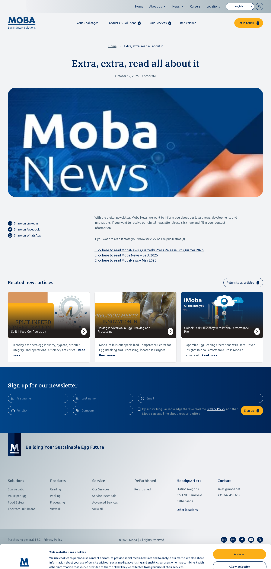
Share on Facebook (24, 229)
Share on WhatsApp (24, 235)
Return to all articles (240, 282)
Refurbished (188, 23)
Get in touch (246, 23)
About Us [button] (155, 6)
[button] (124, 23)
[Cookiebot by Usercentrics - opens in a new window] (24, 561)
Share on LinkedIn (23, 223)
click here (187, 222)
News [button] (176, 6)
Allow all (239, 531)
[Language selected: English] (240, 6)
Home (139, 6)
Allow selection (239, 544)
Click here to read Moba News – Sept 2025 (126, 255)
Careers (195, 6)
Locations (213, 6)
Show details (199, 561)
